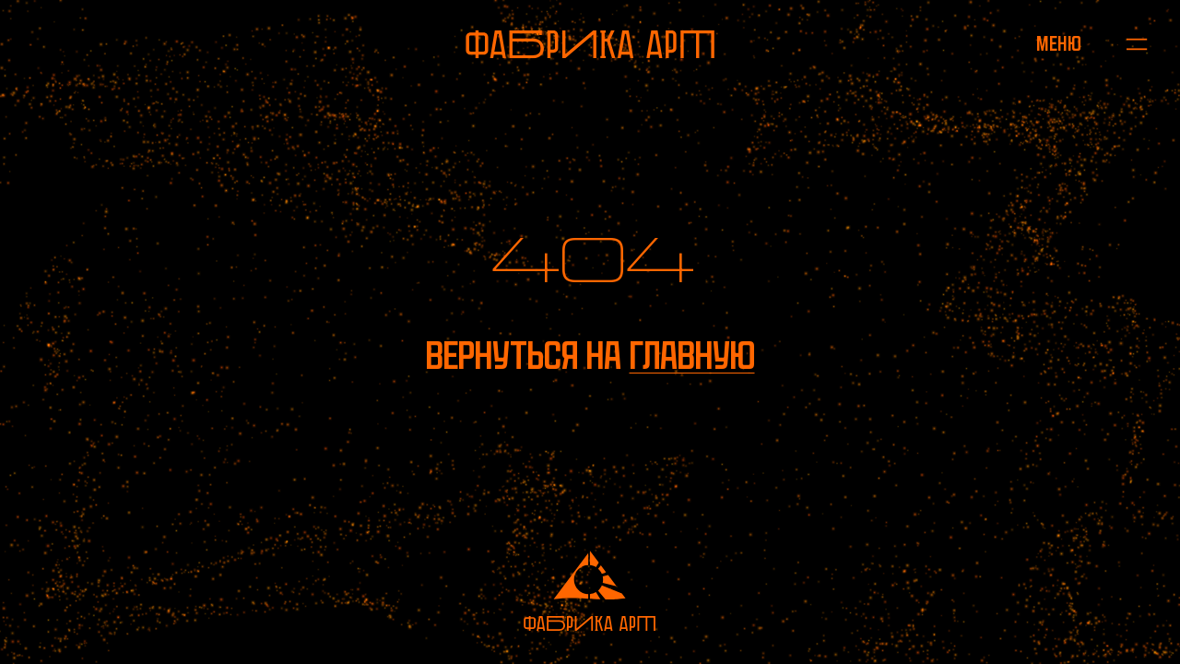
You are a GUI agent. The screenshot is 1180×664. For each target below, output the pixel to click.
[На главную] (590, 44)
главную (692, 355)
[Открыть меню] (1059, 44)
